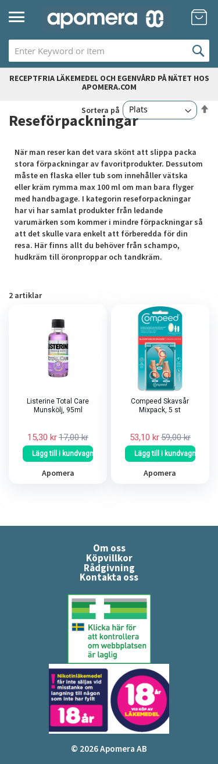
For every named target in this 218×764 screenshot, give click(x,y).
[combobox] (109, 51)
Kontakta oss (109, 577)
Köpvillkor (109, 557)
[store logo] (106, 19)
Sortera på (100, 109)
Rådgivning (109, 567)
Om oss (109, 548)
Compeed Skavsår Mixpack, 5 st (160, 405)
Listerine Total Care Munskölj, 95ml (58, 405)
